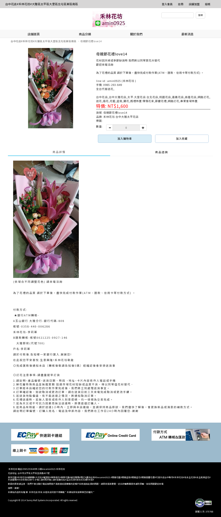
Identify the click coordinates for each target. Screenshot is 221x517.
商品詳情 (59, 152)
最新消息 (187, 34)
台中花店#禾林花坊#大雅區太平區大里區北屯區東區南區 (41, 4)
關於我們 (136, 34)
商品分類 (85, 34)
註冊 (180, 4)
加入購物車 (125, 138)
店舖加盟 (194, 4)
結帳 (207, 4)
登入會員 (167, 4)
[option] (51, 88)
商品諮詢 (161, 152)
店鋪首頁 (34, 34)
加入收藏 (182, 138)
